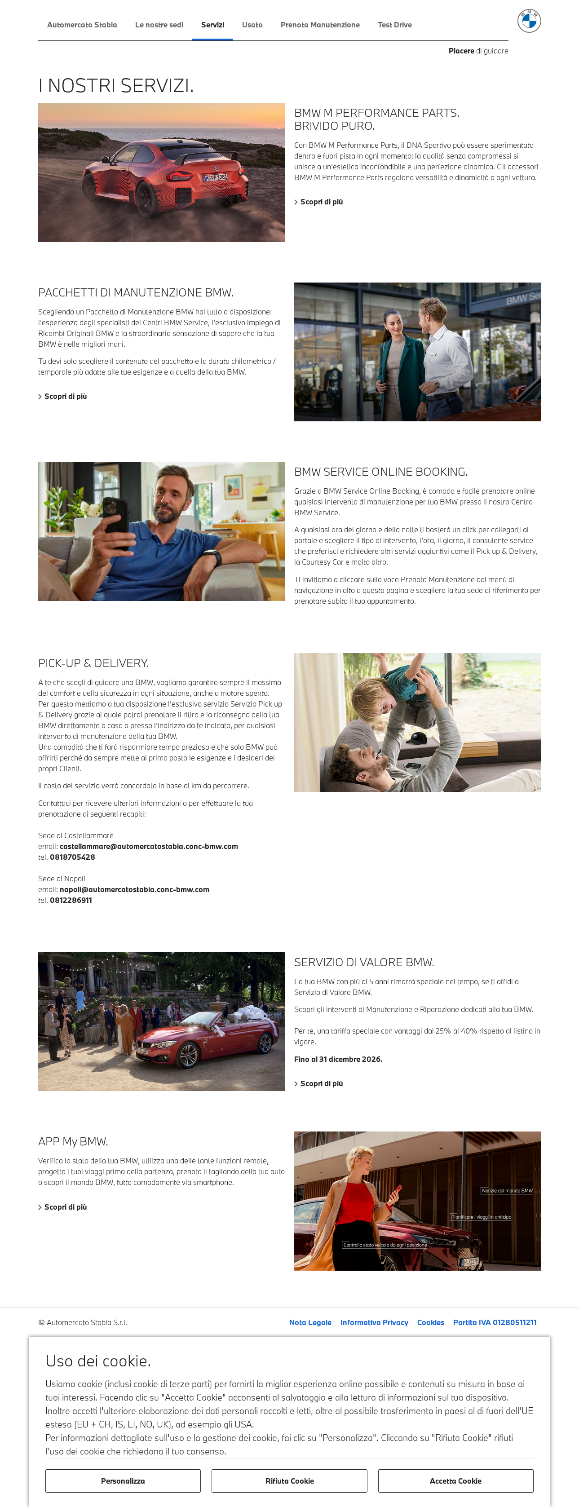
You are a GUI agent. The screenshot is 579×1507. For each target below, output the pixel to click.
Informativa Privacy (374, 1322)
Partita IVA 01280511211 (495, 1322)
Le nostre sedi (159, 24)
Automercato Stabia (82, 24)
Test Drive (395, 24)
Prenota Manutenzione (320, 24)
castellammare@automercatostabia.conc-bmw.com (149, 846)
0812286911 (71, 900)
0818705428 (72, 857)
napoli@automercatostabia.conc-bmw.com (134, 889)
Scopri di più (322, 201)
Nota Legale (310, 1322)
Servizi (212, 24)
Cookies (430, 1322)
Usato (252, 24)
